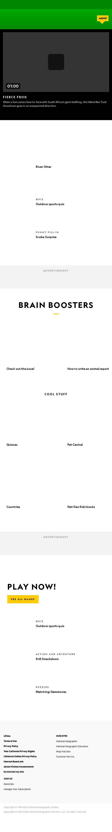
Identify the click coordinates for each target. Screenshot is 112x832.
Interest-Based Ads (13, 761)
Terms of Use (10, 741)
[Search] (95, 4)
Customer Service (65, 756)
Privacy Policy (11, 746)
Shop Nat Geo (63, 751)
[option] (35, 351)
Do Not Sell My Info (14, 771)
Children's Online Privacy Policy (20, 756)
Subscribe (9, 783)
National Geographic (66, 741)
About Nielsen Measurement (19, 766)
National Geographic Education (72, 746)
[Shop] (105, 4)
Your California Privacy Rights (19, 751)
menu (103, 18)
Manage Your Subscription (17, 789)
